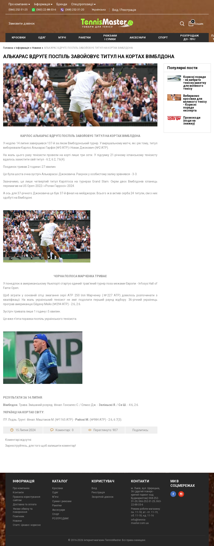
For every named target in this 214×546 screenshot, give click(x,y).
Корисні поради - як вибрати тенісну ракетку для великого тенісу (194, 82)
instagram (181, 494)
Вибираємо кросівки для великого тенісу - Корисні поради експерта (195, 103)
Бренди (62, 4)
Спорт (55, 514)
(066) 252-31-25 (18, 9)
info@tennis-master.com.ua (140, 521)
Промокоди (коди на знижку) (191, 120)
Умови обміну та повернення (22, 510)
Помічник (18, 516)
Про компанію (19, 4)
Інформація (43, 4)
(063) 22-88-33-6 (46, 9)
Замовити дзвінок (22, 23)
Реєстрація (128, 10)
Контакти (18, 492)
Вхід (115, 10)
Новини (37, 47)
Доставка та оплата (24, 504)
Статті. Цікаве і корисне (27, 525)
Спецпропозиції (83, 4)
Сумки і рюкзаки (61, 501)
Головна (9, 47)
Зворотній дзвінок (102, 496)
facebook (173, 494)
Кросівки (57, 488)
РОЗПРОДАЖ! (60, 518)
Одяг (55, 492)
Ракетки (57, 505)
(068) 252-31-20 (74, 9)
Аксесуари (58, 509)
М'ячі (55, 496)
